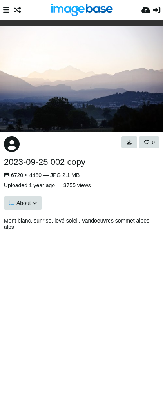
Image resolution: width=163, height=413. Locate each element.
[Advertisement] (81, 319)
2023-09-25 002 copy (44, 162)
